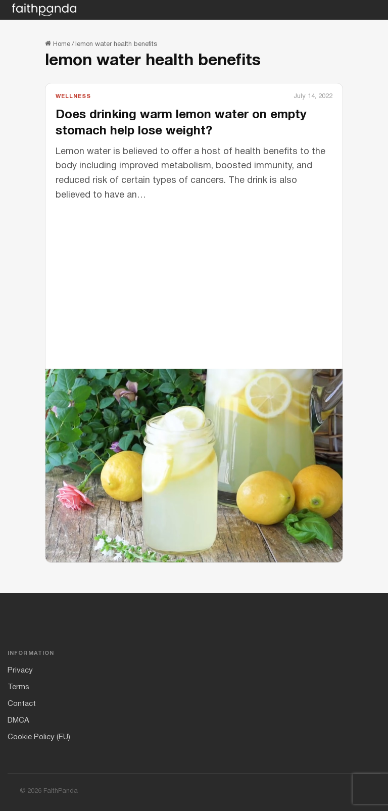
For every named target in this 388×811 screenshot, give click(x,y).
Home (57, 44)
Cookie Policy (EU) (39, 737)
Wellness (73, 96)
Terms (18, 687)
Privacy (20, 670)
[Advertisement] (194, 279)
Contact (22, 703)
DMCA (18, 720)
